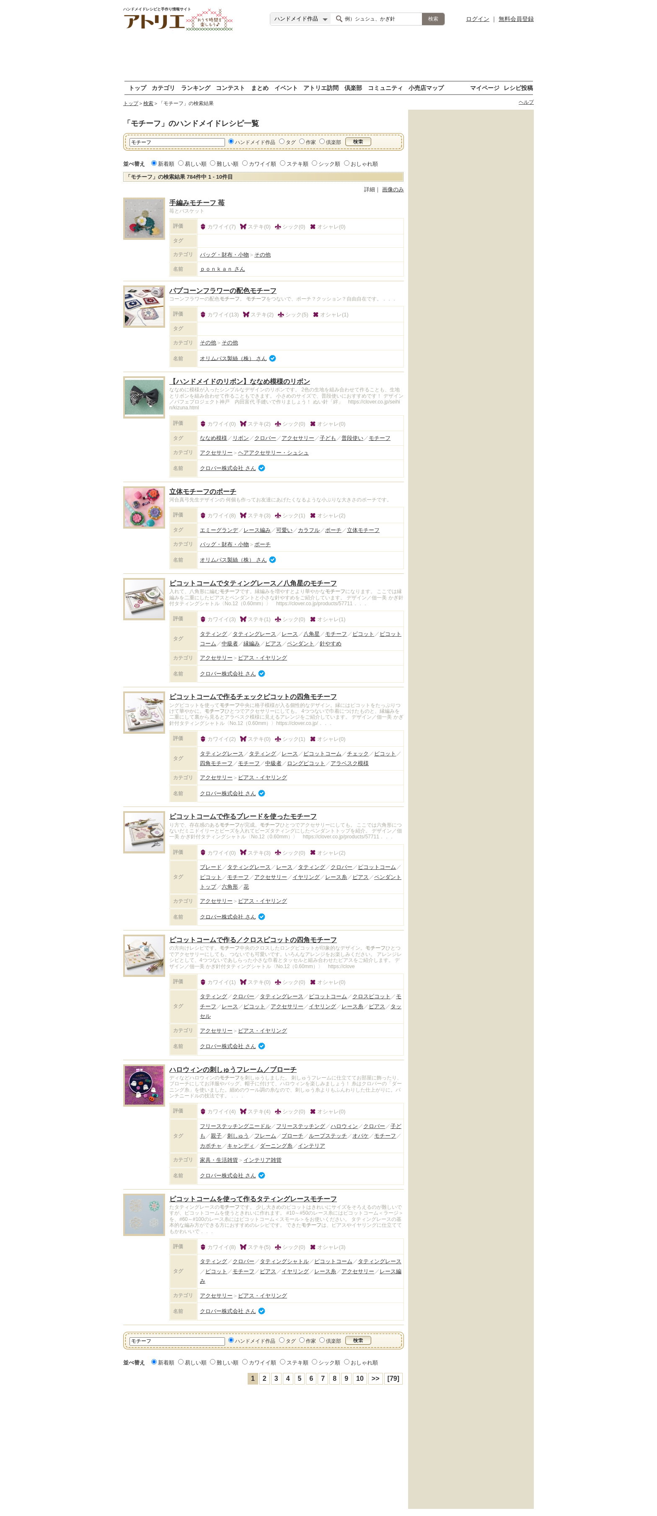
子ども (328, 438)
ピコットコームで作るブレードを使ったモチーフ (243, 816)
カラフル (309, 530)
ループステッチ (328, 1136)
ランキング (195, 88)
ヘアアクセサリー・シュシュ (273, 453)
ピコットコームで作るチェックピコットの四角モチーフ (253, 696)
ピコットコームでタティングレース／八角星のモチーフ (253, 583)
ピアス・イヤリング (262, 658)
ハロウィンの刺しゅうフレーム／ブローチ (233, 1069)
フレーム (265, 1136)
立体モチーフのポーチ (202, 491)
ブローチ (292, 1136)
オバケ (360, 1136)
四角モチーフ (216, 763)
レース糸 (336, 877)
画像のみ (393, 189)
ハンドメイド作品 (255, 142)
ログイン (477, 18)
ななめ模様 (213, 438)
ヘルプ (526, 102)
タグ (291, 142)
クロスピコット (371, 996)
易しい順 (196, 164)
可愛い (284, 530)
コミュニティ (385, 88)
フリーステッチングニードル (235, 1126)
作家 (311, 142)
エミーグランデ (219, 530)
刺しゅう (238, 1136)
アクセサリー (298, 438)
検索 (148, 103)
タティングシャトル (284, 1261)
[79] (393, 1378)
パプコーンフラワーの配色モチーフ (223, 290)
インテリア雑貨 (262, 1160)
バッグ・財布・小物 (224, 255)
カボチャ (211, 1146)
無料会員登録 (516, 18)
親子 (216, 1136)
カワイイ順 (262, 164)
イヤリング (306, 877)
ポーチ (333, 530)
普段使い (352, 438)
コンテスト (230, 88)
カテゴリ (163, 88)
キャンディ (240, 1146)
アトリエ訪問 (321, 88)
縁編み (251, 643)
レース (290, 634)
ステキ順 (297, 164)
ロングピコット (306, 763)
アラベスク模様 (350, 763)
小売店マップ (426, 88)
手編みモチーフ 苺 (197, 202)
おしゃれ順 (364, 164)
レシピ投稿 (518, 88)
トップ (137, 88)
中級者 (230, 643)
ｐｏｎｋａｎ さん (222, 269)
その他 (262, 255)
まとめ (260, 88)
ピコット (363, 634)
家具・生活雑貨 (219, 1160)
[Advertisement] (328, 56)
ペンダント (300, 643)
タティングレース (254, 634)
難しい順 (227, 164)
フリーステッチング (300, 1126)
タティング (213, 634)
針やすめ (330, 643)
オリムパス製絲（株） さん (233, 358)
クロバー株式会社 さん (228, 468)
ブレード (211, 867)
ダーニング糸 (276, 1146)
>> (376, 1378)
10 (360, 1378)
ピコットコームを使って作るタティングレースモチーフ (253, 1199)
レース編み (257, 530)
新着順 (166, 164)
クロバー (265, 438)
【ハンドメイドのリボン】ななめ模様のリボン (239, 381)
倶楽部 (353, 88)
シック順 (329, 164)
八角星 (311, 634)
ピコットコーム (322, 753)
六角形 (230, 887)
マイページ (484, 88)
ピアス (273, 643)
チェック (358, 753)
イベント (286, 88)
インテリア (311, 1146)
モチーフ (380, 438)
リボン (241, 438)
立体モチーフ (363, 530)
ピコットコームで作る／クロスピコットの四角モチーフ (253, 939)
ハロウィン (344, 1126)
